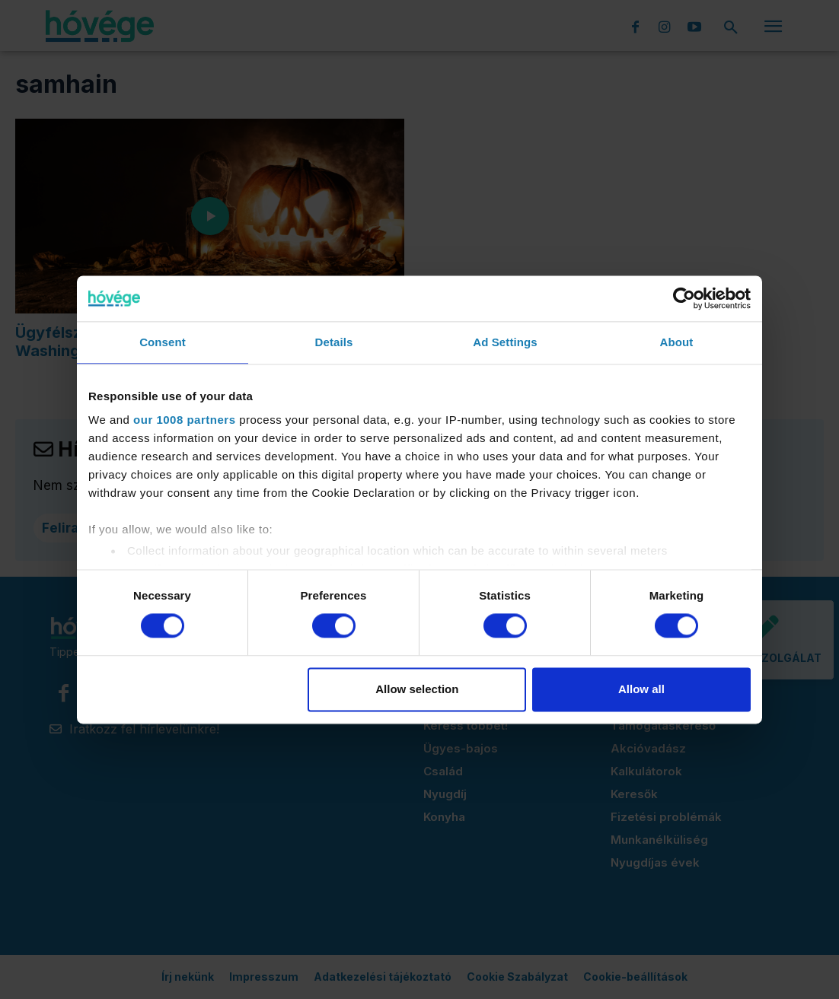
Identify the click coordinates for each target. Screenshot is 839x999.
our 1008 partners (184, 419)
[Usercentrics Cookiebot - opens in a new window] (684, 298)
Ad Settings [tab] (505, 342)
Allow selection (416, 688)
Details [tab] (334, 342)
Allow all (641, 688)
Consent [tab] (162, 342)
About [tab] (677, 342)
